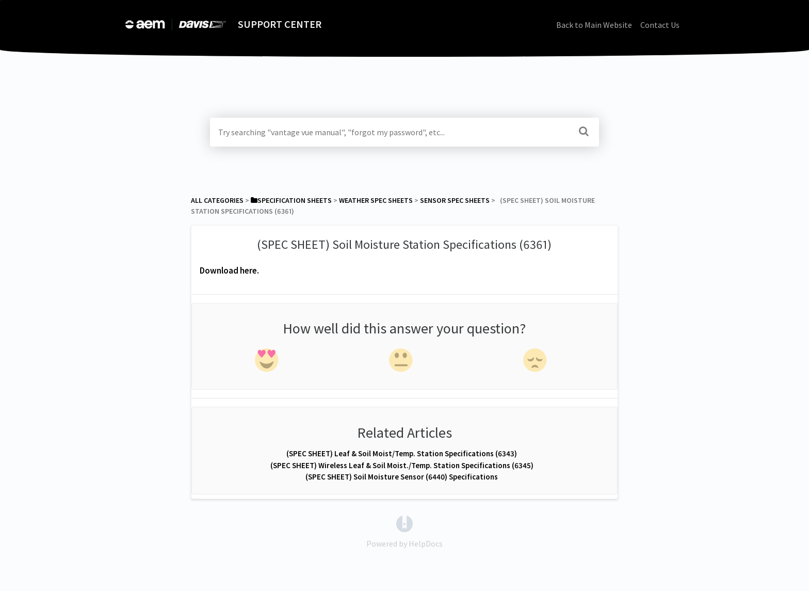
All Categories (217, 200)
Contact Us (659, 25)
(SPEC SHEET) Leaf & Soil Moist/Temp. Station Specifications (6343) (401, 453)
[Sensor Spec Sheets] (455, 200)
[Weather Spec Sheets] (376, 200)
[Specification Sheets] (291, 200)
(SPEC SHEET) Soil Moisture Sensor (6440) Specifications (401, 477)
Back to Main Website (594, 25)
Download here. (229, 270)
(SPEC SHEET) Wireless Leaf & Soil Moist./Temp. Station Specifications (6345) (401, 465)
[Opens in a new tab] (404, 523)
